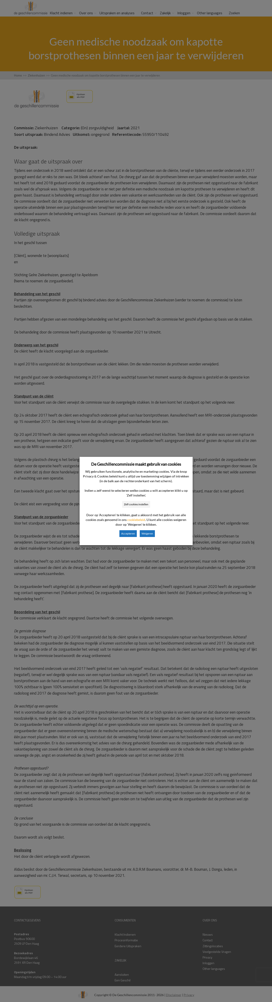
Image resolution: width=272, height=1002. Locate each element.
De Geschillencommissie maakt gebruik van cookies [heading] (136, 464)
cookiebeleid (136, 520)
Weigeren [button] (147, 533)
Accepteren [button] (128, 533)
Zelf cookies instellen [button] (136, 504)
